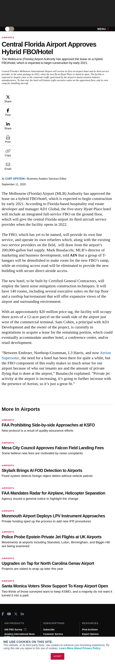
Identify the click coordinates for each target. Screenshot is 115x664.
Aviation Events (91, 589)
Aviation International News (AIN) (19, 568)
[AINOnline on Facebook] (3, 547)
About (7, 615)
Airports (8, 37)
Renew (47, 571)
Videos (86, 575)
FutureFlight (11, 583)
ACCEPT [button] (58, 656)
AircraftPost (13, 574)
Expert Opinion (90, 566)
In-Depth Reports (91, 571)
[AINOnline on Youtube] (9, 547)
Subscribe (49, 562)
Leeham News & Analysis (18, 599)
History (8, 624)
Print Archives (90, 562)
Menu (103, 29)
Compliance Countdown (95, 593)
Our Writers (10, 619)
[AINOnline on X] (15, 547)
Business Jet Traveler (18, 578)
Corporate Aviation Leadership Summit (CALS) (19, 590)
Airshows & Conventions (96, 584)
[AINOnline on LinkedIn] (22, 547)
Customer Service (53, 566)
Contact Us (10, 628)
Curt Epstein (15, 111)
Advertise (11, 633)
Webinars (87, 580)
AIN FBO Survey (15, 562)
